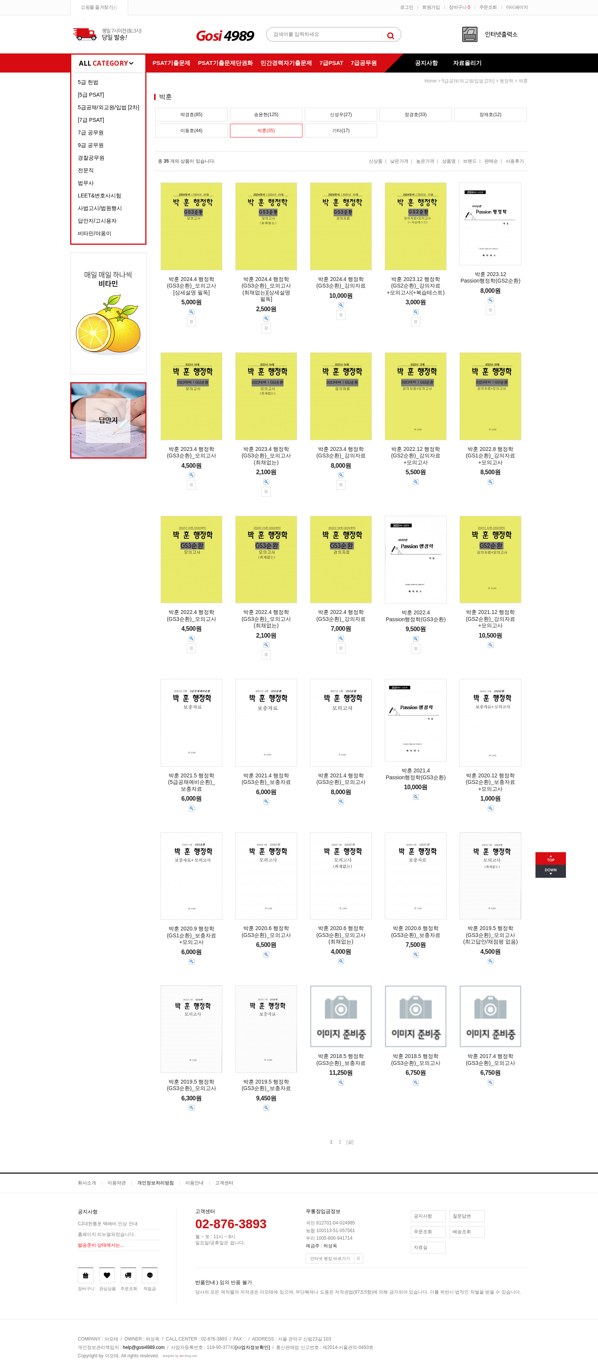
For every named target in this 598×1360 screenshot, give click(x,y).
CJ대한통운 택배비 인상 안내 (108, 1223)
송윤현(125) (266, 114)
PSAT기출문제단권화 (225, 63)
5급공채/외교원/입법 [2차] (108, 107)
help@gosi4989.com (144, 1347)
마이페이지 (517, 7)
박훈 (523, 81)
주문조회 (488, 7)
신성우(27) (341, 114)
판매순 (491, 161)
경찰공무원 (91, 158)
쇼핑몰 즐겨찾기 (97, 7)
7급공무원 (364, 63)
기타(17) (340, 130)
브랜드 (470, 161)
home (430, 81)
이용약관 (117, 1183)
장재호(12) (490, 114)
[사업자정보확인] (252, 1347)
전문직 (86, 170)
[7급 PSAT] (91, 120)
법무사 (86, 183)
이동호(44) (191, 130)
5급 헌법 (88, 82)
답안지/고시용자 (97, 221)
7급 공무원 (91, 132)
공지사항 (426, 63)
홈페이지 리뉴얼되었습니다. (106, 1234)
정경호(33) (415, 114)
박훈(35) (266, 130)
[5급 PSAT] (91, 95)
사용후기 (515, 161)
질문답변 (462, 1216)
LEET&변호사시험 (99, 195)
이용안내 (194, 1183)
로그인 (406, 7)
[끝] (350, 1142)
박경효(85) (191, 114)
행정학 (506, 81)
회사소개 (87, 1183)
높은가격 (425, 161)
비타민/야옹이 (94, 233)
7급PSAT (331, 63)
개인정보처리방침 (155, 1183)
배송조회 (462, 1231)
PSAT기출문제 (171, 63)
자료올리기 (467, 63)
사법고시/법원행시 (100, 208)
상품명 (449, 161)
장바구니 (459, 7)
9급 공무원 (91, 145)
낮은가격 (399, 161)
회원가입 (431, 7)
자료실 (421, 1247)
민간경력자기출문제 (286, 63)
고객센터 (224, 1183)
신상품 (376, 161)
